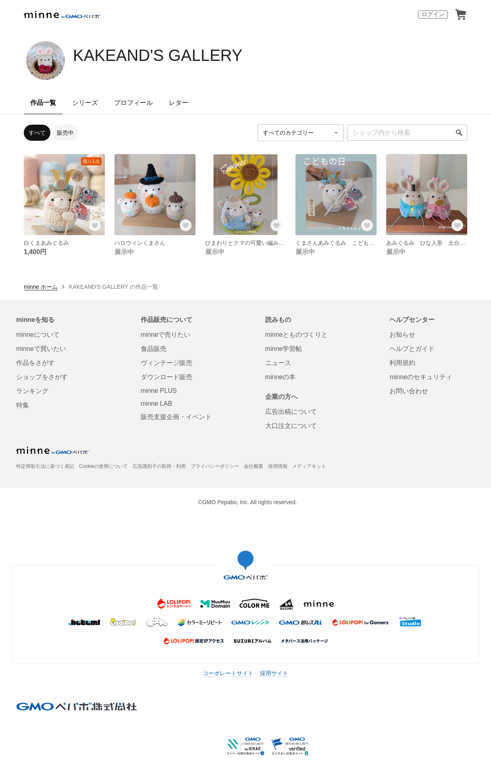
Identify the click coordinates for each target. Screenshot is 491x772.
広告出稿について (291, 411)
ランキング (32, 391)
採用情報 (277, 466)
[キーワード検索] (407, 132)
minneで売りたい (166, 334)
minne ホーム (41, 287)
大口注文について (291, 425)
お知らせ (402, 334)
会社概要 (253, 466)
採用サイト (274, 673)
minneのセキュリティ (420, 376)
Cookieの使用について (103, 466)
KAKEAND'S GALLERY (157, 55)
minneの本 (280, 376)
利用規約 (402, 362)
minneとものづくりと (296, 334)
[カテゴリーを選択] (301, 132)
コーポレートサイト (228, 673)
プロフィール (133, 102)
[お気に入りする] (95, 225)
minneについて (38, 334)
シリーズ (85, 102)
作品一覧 (43, 102)
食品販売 (153, 348)
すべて (37, 132)
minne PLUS (159, 390)
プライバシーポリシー (215, 466)
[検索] (459, 132)
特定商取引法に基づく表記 (45, 466)
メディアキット (309, 466)
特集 (22, 405)
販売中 (65, 132)
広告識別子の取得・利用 (159, 466)
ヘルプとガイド (412, 348)
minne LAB (156, 403)
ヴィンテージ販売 (166, 362)
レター (178, 102)
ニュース (278, 362)
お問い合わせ (408, 391)
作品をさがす (35, 362)
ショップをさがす (42, 376)
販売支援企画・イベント (176, 416)
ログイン (433, 14)
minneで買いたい (41, 348)
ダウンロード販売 (166, 376)
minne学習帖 (283, 348)
